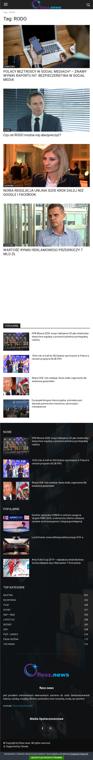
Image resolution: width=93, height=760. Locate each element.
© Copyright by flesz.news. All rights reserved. (27, 743)
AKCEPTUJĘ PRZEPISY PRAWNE (46, 758)
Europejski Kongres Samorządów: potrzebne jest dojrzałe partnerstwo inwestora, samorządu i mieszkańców (57, 403)
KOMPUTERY (9, 66)
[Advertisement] (46, 293)
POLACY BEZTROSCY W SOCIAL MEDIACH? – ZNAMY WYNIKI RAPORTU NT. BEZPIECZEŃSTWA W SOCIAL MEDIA (45, 76)
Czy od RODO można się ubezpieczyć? (32, 135)
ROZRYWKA (9, 185)
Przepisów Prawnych (79, 754)
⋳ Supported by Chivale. (16, 746)
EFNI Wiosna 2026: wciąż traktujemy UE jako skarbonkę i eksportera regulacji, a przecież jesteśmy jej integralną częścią (60, 336)
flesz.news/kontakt (23, 705)
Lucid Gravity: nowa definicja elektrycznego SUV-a (57, 537)
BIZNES (7, 130)
